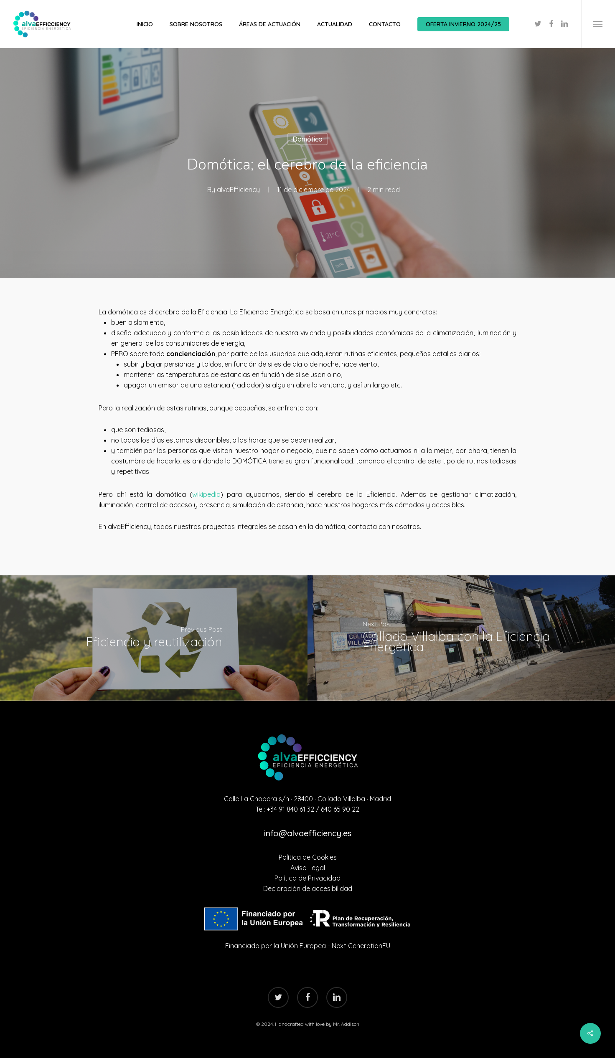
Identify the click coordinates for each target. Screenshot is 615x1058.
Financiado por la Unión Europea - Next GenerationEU (307, 946)
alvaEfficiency (238, 189)
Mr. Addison (346, 1024)
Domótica (307, 139)
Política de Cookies (308, 857)
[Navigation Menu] (598, 24)
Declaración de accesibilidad (307, 888)
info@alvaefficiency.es (307, 833)
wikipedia (206, 494)
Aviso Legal (307, 867)
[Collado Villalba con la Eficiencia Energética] (461, 638)
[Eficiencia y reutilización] (154, 638)
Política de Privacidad (307, 878)
